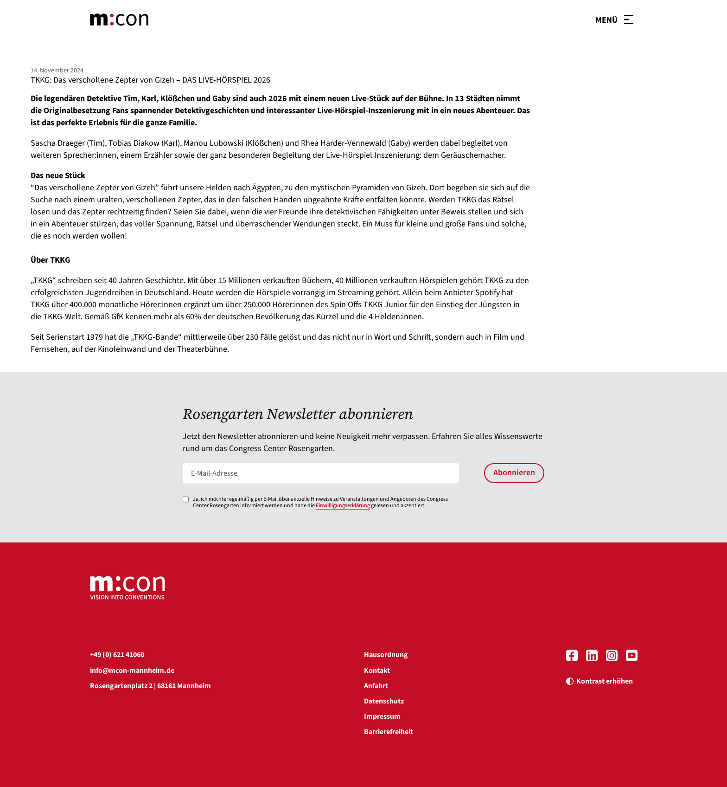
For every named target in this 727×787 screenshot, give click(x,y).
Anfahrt (376, 686)
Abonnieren (514, 472)
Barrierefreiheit (388, 732)
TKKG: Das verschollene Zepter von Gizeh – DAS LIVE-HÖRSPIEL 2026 (150, 80)
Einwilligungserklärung (343, 506)
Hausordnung (386, 655)
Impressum (382, 716)
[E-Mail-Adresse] (321, 473)
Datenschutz (384, 701)
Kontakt (377, 670)
